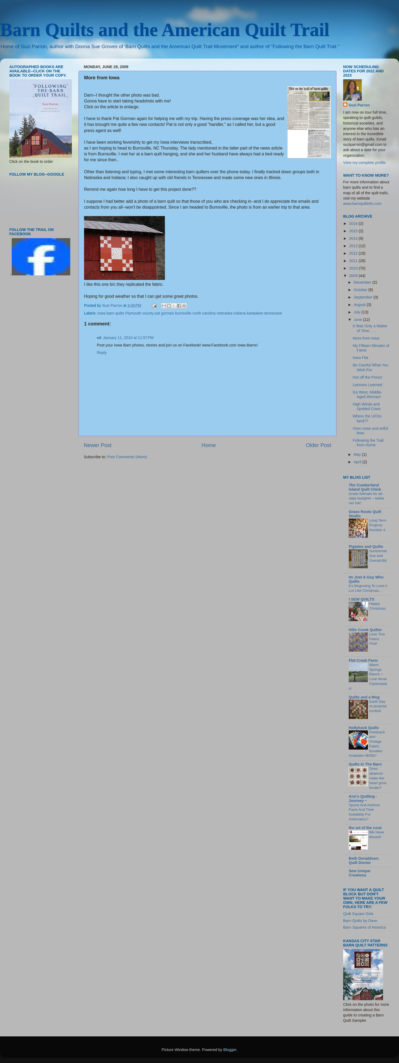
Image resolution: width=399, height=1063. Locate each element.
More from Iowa (366, 338)
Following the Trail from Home (368, 442)
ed (99, 338)
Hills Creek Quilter (365, 630)
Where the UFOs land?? (367, 418)
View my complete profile (364, 162)
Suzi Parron (359, 105)
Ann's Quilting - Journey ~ (363, 798)
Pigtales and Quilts (366, 546)
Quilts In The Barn (365, 764)
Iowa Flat (360, 357)
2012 (354, 253)
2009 (354, 276)
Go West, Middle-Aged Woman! (367, 394)
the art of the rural (365, 828)
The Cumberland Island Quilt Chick (365, 487)
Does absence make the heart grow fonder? (377, 778)
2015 (354, 231)
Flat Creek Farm (363, 660)
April (358, 462)
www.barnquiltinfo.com (362, 203)
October (361, 290)
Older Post (318, 445)
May (358, 454)
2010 (354, 268)
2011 (354, 261)
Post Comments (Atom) (127, 457)
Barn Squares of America (364, 927)
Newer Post (97, 445)
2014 (354, 238)
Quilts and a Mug (364, 697)
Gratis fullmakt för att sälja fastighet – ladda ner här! (366, 498)
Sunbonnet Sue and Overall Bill (378, 555)
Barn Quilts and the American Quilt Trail (164, 29)
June (358, 319)
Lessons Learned (367, 385)
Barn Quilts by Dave (360, 921)
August (360, 305)
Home (209, 445)
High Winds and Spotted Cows (367, 406)
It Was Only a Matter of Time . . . (370, 328)
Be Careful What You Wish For (370, 367)
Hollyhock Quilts (364, 728)
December (363, 282)
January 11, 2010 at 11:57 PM (128, 338)
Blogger (229, 1050)
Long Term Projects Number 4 (377, 525)
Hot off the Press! (367, 377)
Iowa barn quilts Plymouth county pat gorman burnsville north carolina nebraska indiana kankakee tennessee (189, 313)
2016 (354, 223)
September (363, 297)
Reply (102, 352)
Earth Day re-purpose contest (378, 706)
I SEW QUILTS (361, 599)
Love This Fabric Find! (377, 639)
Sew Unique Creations (360, 873)
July (358, 312)
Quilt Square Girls (358, 914)
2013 (354, 246)
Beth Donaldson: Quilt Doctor (364, 860)
